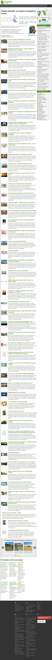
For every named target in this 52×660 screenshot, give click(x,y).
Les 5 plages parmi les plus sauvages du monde (19, 482)
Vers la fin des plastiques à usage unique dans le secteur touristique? (22, 311)
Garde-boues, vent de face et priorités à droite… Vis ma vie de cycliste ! (21, 144)
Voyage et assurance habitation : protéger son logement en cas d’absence (22, 60)
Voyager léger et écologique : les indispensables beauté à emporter (22, 112)
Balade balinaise (9, 551)
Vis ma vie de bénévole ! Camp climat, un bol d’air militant (22, 210)
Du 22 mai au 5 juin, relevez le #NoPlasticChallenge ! (21, 373)
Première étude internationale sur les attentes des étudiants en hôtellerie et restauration (20, 352)
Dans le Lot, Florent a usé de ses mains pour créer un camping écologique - (43, 55)
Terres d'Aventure (41, 117)
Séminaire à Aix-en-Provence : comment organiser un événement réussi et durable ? (21, 49)
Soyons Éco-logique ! (13, 250)
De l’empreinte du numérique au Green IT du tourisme (21, 193)
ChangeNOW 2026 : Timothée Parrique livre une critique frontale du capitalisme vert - (43, 38)
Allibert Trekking (41, 94)
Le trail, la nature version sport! (16, 411)
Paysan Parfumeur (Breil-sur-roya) (20, 620)
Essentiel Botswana (42, 102)
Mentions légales (29, 611)
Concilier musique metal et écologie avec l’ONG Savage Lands (21, 80)
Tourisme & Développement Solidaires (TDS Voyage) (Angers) (20, 639)
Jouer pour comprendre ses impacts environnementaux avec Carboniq (21, 231)
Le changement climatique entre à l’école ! (18, 530)
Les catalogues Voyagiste (42, 91)
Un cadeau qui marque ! (14, 452)
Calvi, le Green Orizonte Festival (30, 656)
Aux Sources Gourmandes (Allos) (20, 642)
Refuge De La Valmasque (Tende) (19, 622)
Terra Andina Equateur (42, 115)
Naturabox (40, 110)
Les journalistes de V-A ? (19, 607)
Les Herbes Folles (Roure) (19, 654)
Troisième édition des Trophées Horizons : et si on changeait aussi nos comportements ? (20, 122)
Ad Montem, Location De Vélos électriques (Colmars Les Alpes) (20, 646)
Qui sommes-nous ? (18, 606)
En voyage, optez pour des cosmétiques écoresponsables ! (22, 90)
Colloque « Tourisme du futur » (30, 646)
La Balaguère (40, 107)
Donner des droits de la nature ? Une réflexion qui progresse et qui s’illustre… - (43, 43)
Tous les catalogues (19, 618)
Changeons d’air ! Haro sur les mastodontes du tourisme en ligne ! (22, 363)
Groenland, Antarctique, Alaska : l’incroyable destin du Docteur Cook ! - (43, 66)
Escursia (39, 101)
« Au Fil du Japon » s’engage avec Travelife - (42, 59)
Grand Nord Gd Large (42, 106)
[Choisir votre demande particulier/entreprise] (50, 617)
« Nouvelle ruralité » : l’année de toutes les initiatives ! (21, 202)
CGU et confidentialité (30, 610)
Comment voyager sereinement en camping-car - (42, 83)
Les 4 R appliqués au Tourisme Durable (17, 402)
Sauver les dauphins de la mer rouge (31, 641)
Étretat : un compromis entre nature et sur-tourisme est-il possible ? (22, 101)
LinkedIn (38, 604)
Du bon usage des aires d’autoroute (17, 70)
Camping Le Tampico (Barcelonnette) (19, 649)
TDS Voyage (40, 114)
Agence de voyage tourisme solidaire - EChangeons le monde (31, 650)
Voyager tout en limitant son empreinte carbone (20, 154)
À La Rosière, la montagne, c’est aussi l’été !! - (43, 80)
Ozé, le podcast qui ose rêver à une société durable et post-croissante (21, 220)
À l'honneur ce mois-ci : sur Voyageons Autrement (43, 28)
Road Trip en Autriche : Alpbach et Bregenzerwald (31, 632)
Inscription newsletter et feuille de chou (31, 607)
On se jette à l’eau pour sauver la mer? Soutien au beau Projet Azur (21, 332)
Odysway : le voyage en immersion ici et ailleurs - (43, 46)
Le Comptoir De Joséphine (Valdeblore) (20, 628)
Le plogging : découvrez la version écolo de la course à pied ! (21, 173)
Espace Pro (17, 604)
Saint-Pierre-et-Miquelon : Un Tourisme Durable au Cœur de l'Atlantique (31, 627)
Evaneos (39, 103)
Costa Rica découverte (42, 99)
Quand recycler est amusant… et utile (11, 513)
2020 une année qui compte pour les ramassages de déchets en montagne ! (21, 260)
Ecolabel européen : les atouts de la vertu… (19, 301)
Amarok (39, 95)
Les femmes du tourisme (31, 643)
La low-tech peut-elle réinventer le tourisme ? (19, 39)
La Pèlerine (40, 109)
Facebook (39, 606)
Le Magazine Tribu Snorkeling (7, 37)
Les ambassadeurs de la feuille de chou (19, 609)
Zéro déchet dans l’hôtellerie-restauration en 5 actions (21, 343)
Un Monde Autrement (42, 119)
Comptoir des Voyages (42, 98)
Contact (27, 609)
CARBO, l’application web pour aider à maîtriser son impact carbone (20, 280)
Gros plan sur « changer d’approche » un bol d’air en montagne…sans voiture (20, 291)
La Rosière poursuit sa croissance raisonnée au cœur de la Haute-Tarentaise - (42, 87)
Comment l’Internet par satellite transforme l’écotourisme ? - (42, 71)
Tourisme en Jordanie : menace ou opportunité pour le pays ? (21, 492)
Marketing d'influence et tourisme (30, 653)
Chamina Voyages (41, 97)
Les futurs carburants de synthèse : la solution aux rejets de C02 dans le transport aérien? (22, 442)
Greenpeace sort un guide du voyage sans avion (20, 164)
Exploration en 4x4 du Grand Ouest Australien (28, 552)
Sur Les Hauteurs (41, 113)
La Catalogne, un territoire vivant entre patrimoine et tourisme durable (31, 619)
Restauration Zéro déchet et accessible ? (18, 521)
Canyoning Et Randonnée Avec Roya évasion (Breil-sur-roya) (20, 631)
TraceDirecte (40, 118)
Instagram (39, 608)
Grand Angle (40, 105)
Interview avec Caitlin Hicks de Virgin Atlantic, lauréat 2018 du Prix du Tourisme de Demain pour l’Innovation (21, 431)
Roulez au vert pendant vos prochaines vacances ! (20, 383)
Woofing (27, 630)
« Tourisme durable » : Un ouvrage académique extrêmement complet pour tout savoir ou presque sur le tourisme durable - (43, 75)
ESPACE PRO (41, 621)
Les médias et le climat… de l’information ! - (42, 34)
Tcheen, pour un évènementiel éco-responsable (19, 184)
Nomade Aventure (41, 111)
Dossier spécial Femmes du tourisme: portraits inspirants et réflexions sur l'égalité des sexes (31, 636)
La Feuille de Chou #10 (30, 639)
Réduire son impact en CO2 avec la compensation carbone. (20, 471)
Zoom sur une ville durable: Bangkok (17, 241)
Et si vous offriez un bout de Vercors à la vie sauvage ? (21, 462)
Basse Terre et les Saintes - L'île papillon (19, 552)
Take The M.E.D (29, 644)
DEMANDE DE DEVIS (43, 618)
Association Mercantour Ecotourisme (30, 622)
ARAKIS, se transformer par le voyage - (43, 31)
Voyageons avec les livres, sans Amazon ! (18, 271)
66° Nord (40, 93)
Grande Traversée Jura (30, 624)
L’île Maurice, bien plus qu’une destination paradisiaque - (42, 51)
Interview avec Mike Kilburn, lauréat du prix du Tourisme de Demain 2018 (22, 502)
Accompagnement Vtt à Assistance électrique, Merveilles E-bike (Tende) (19, 635)
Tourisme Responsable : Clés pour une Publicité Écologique (19, 133)
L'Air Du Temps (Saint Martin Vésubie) (20, 625)
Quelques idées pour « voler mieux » (17, 392)
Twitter (38, 607)
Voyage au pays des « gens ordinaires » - (43, 62)
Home (2, 8)
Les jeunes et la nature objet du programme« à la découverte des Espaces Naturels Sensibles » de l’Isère (21, 322)
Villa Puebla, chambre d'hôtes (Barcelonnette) (19, 652)
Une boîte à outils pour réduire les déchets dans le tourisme (20, 421)
